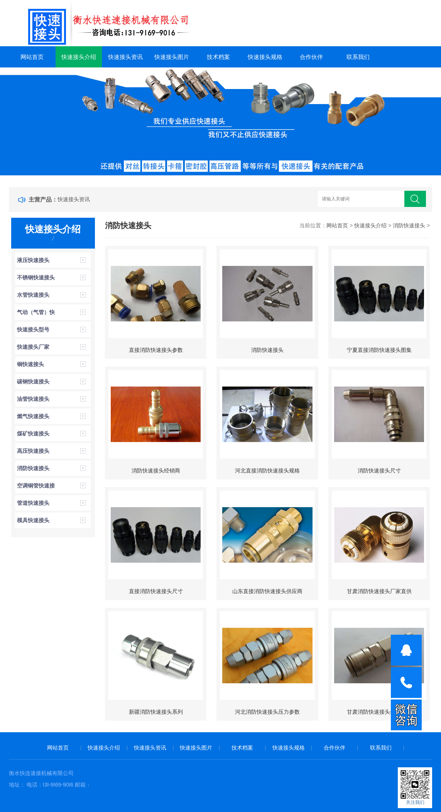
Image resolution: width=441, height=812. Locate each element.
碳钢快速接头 (33, 381)
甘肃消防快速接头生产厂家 (379, 712)
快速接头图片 (171, 57)
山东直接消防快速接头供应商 (267, 591)
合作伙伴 (311, 57)
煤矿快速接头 (33, 433)
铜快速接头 (30, 364)
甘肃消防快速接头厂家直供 (379, 591)
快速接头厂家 (33, 347)
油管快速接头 (33, 399)
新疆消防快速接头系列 (156, 712)
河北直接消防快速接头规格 (267, 470)
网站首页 (32, 57)
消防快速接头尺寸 (379, 470)
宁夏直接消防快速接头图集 (379, 350)
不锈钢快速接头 (36, 277)
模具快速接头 (33, 520)
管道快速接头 (33, 503)
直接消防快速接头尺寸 (156, 591)
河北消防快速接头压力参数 (267, 712)
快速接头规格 (265, 57)
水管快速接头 (33, 295)
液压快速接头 (33, 260)
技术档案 (218, 57)
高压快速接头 (33, 451)
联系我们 (358, 57)
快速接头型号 (33, 329)
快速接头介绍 (78, 57)
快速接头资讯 (125, 57)
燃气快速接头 (33, 416)
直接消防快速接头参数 (156, 350)
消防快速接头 (33, 468)
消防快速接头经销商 (156, 470)
